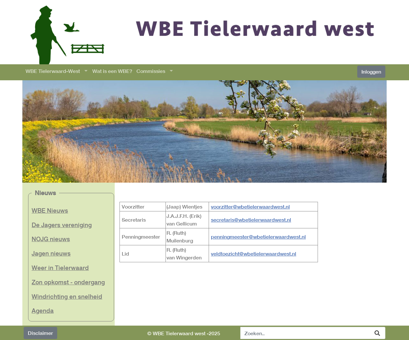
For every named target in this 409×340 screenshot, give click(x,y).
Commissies (150, 71)
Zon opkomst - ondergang (68, 282)
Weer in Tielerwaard (60, 267)
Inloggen (371, 71)
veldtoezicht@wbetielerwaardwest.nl (253, 253)
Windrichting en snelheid (67, 296)
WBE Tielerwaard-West (53, 71)
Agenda (43, 310)
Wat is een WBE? (112, 71)
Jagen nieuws (51, 253)
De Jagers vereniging (62, 224)
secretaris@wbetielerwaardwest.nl (251, 220)
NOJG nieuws (51, 238)
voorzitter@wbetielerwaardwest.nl (250, 206)
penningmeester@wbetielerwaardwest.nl (258, 236)
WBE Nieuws (50, 210)
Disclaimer (40, 333)
